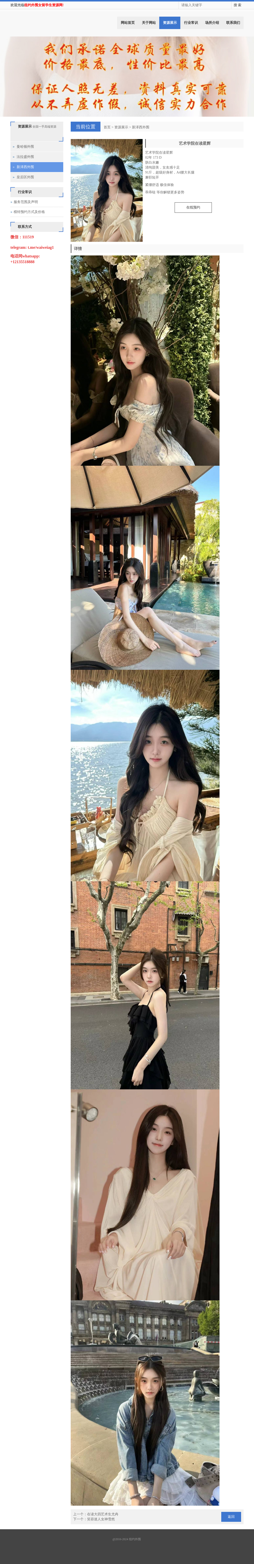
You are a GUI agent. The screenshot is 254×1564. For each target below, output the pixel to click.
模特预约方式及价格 (29, 212)
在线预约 (193, 207)
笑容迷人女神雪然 (101, 1519)
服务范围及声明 (26, 202)
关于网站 (149, 23)
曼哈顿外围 (25, 146)
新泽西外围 (140, 127)
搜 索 (238, 5)
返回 (231, 1517)
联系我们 (233, 23)
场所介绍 (212, 23)
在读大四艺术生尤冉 (102, 1514)
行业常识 (191, 23)
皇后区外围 (25, 177)
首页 (107, 127)
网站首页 (128, 23)
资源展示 (170, 23)
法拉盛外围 (25, 157)
